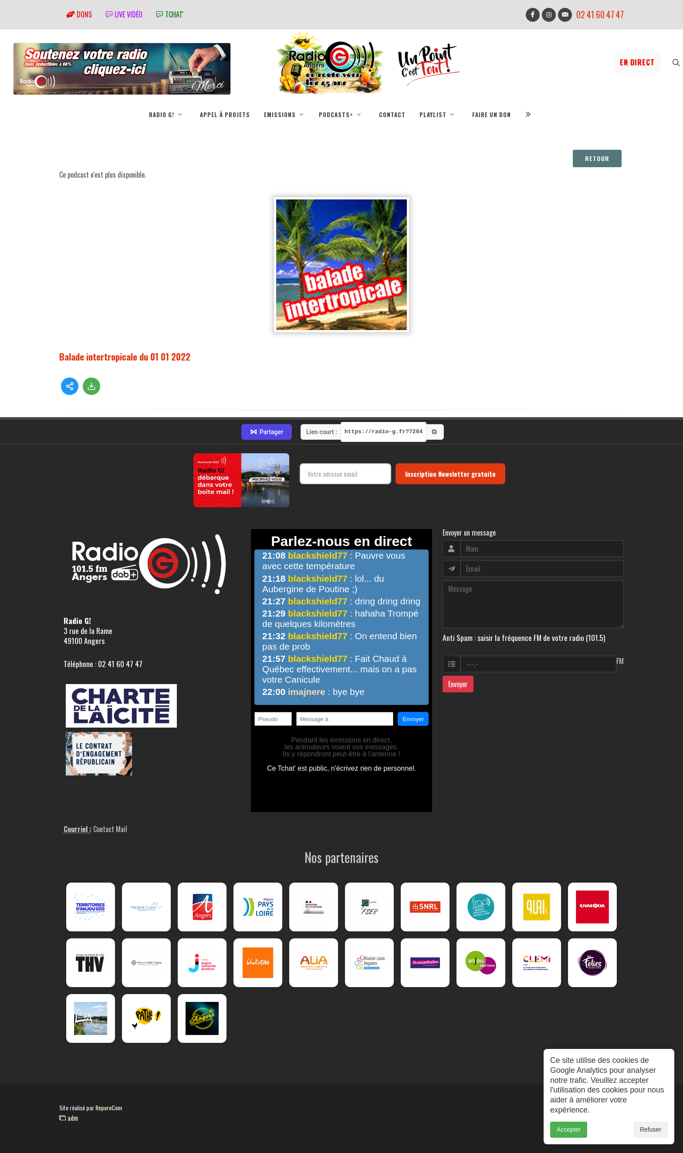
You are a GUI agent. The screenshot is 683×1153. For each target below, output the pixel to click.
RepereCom (108, 1107)
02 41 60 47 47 (600, 14)
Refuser (650, 1139)
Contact (392, 114)
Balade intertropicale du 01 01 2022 (124, 356)
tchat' (169, 14)
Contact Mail (110, 829)
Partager (266, 432)
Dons (79, 14)
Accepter (569, 1139)
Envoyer (458, 684)
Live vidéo (124, 14)
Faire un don (491, 114)
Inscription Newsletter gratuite (450, 474)
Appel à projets (225, 114)
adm (68, 1118)
